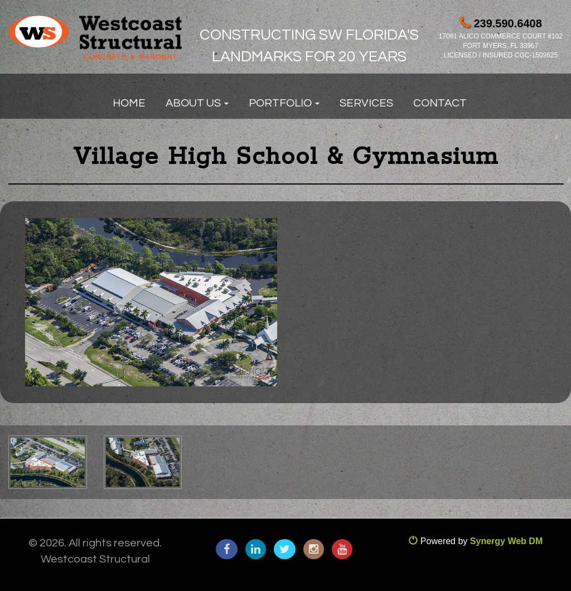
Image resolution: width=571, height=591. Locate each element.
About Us (197, 103)
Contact (440, 103)
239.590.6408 (500, 23)
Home (129, 103)
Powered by (476, 541)
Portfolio (284, 103)
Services (366, 103)
